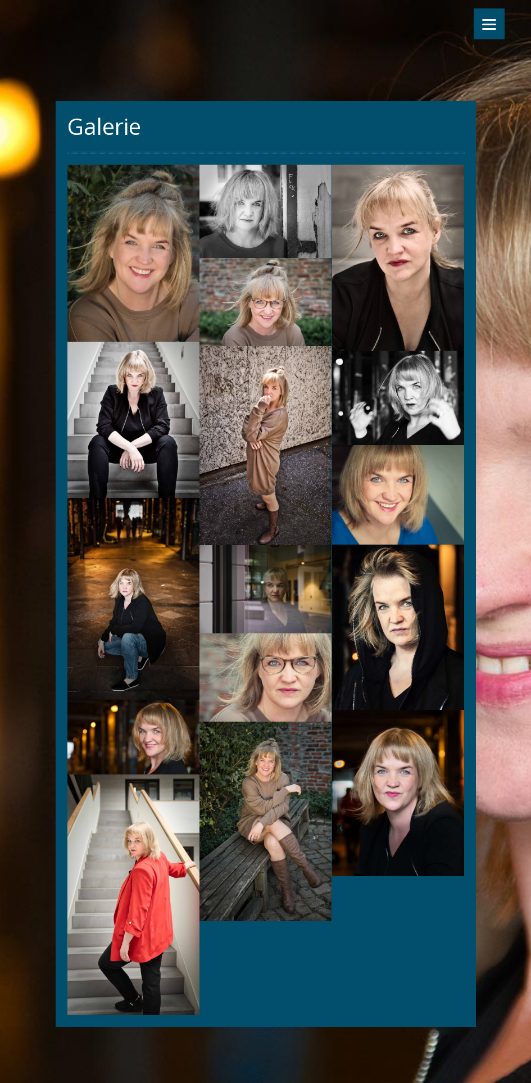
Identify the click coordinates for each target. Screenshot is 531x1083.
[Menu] (489, 23)
